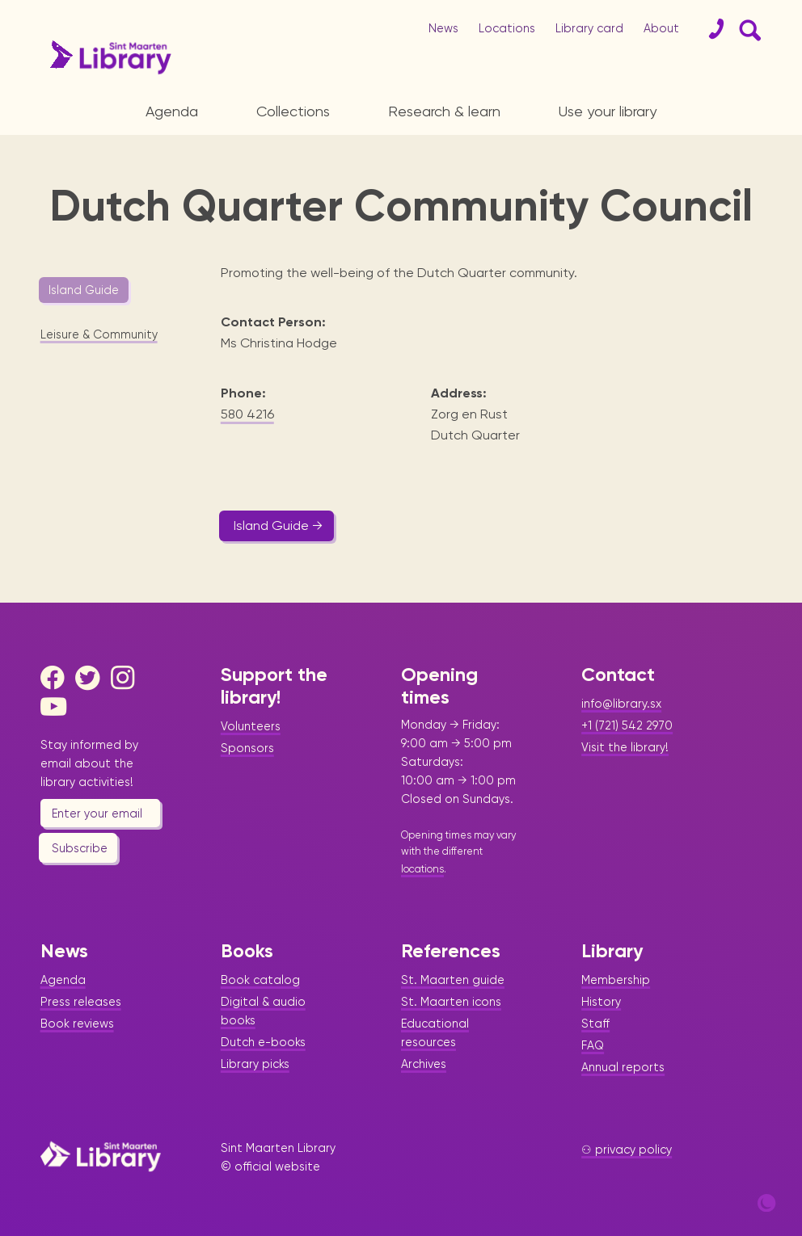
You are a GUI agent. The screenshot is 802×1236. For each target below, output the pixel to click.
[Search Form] (747, 29)
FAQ (592, 1045)
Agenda (172, 111)
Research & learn (444, 111)
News (443, 28)
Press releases (80, 1001)
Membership (615, 979)
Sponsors (247, 748)
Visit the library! (625, 747)
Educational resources (435, 1033)
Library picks (255, 1063)
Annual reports (623, 1067)
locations (422, 869)
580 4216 (247, 414)
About (661, 28)
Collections (293, 111)
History (601, 1001)
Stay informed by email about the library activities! (89, 763)
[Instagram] (127, 677)
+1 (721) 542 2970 (627, 725)
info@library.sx (621, 703)
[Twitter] (91, 677)
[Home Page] (100, 1156)
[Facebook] (56, 677)
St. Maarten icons (451, 1001)
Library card (589, 28)
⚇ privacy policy (626, 1149)
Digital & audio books (263, 1011)
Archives (423, 1063)
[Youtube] (56, 706)
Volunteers (251, 726)
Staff (595, 1023)
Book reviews (77, 1023)
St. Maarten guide (452, 979)
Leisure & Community (99, 334)
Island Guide (84, 290)
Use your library (607, 111)
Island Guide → (278, 525)
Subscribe (80, 848)
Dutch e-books (263, 1042)
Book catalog (260, 979)
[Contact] (709, 29)
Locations (507, 28)
